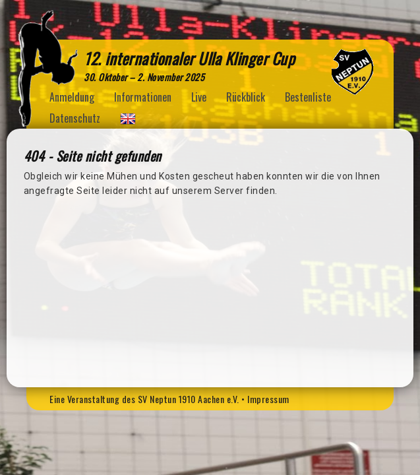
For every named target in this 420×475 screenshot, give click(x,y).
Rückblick (245, 97)
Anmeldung (71, 97)
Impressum (268, 399)
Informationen (142, 97)
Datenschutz (74, 118)
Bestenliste (308, 97)
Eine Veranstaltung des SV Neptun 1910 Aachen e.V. (144, 399)
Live (198, 97)
